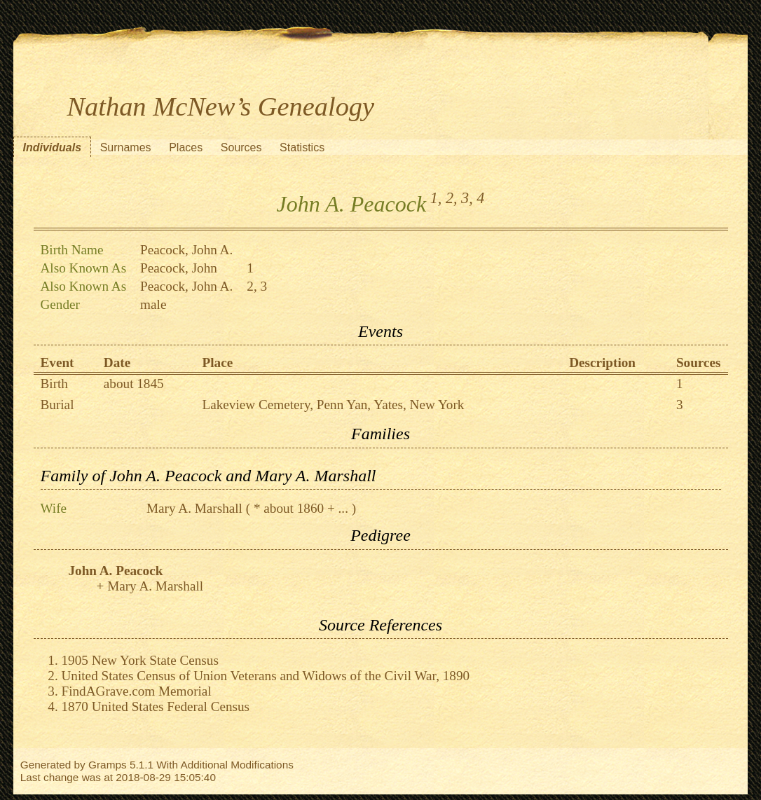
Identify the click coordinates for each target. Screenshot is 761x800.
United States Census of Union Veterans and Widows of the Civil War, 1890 (266, 675)
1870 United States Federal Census (156, 706)
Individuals (52, 147)
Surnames (125, 147)
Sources (241, 147)
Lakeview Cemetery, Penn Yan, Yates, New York (333, 404)
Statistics (302, 147)
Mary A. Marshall (194, 508)
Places (186, 147)
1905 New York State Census (140, 660)
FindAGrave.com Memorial (137, 691)
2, (452, 198)
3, (467, 198)
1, (436, 198)
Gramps (107, 765)
